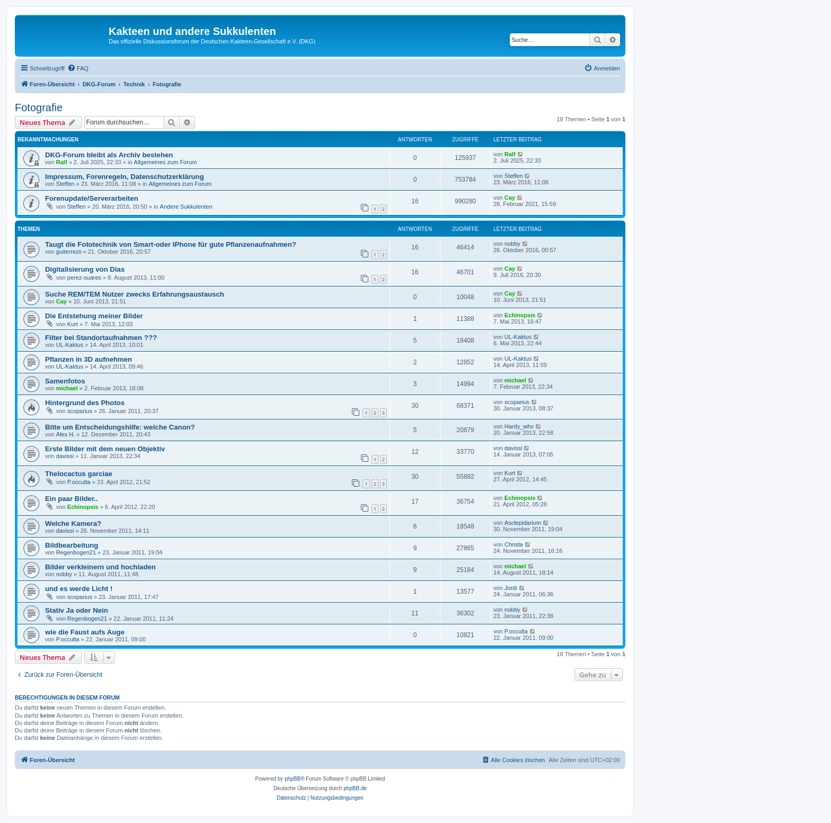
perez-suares (84, 277)
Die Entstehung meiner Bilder (94, 316)
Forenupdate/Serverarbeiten (91, 198)
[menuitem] (78, 68)
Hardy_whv (519, 426)
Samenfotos (65, 381)
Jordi (511, 588)
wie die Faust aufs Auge (85, 632)
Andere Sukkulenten (186, 206)
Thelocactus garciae (78, 474)
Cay (510, 197)
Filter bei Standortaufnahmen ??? (101, 338)
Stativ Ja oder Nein (76, 610)
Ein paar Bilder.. (71, 499)
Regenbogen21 (76, 552)
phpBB (292, 779)
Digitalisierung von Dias (85, 269)
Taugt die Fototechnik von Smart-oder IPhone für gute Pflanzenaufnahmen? (170, 244)
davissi (65, 456)
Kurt (72, 324)
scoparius (79, 411)
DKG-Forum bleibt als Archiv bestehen (109, 155)
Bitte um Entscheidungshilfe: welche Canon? (120, 427)
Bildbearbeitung (71, 545)
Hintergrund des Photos (85, 403)
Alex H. (65, 434)
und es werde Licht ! (79, 589)
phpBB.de (355, 788)
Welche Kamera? (73, 523)
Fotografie (39, 107)
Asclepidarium (523, 523)
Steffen (65, 184)
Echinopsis (520, 315)
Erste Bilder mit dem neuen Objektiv (105, 449)
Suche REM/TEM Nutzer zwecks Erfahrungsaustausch (134, 294)
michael (67, 388)
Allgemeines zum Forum (165, 162)
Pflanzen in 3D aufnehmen (88, 359)
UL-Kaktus (69, 345)
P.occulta (79, 482)
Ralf (61, 162)
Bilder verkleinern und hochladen (100, 567)
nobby (512, 243)
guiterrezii (69, 251)
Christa (514, 544)
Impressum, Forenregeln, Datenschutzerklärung (124, 177)
